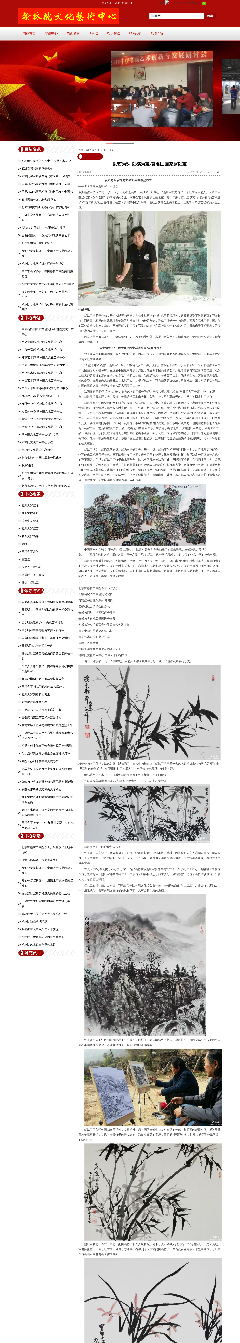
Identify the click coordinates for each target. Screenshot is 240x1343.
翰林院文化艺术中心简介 (37, 450)
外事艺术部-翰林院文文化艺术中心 (43, 357)
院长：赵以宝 (30, 582)
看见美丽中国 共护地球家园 (39, 199)
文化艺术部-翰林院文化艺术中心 (42, 372)
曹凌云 (26, 559)
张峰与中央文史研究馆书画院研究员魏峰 (47, 781)
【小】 (202, 171)
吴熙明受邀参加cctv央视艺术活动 (42, 622)
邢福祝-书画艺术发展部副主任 (41, 396)
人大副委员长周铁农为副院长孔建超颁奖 (47, 602)
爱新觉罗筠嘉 (30, 536)
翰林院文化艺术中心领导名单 (40, 434)
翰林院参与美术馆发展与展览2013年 (44, 913)
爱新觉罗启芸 (30, 528)
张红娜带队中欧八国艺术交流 (40, 929)
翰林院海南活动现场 (34, 921)
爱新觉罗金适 (30, 520)
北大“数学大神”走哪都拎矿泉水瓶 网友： (47, 207)
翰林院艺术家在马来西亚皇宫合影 (43, 937)
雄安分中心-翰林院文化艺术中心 (42, 411)
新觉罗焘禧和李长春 (34, 702)
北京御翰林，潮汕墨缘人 (37, 243)
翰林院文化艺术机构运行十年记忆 (43, 263)
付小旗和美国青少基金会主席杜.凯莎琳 (46, 753)
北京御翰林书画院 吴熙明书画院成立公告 (48, 485)
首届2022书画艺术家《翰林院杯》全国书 (47, 191)
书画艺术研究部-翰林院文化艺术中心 (45, 388)
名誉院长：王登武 (33, 574)
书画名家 (73, 33)
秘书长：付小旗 (31, 567)
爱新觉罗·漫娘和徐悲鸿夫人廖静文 (43, 686)
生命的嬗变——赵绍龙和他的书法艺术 (46, 235)
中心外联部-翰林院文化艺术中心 (42, 349)
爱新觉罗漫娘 (30, 513)
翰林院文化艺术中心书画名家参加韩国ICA (48, 284)
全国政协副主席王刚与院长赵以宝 (43, 679)
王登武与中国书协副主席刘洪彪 (41, 709)
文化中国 (102, 149)
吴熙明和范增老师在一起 (37, 645)
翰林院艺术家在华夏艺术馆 (39, 944)
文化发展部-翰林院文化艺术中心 (42, 342)
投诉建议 (113, 33)
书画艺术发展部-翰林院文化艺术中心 (45, 365)
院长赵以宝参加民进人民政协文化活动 (46, 893)
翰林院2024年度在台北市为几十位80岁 (46, 176)
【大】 (218, 171)
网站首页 (29, 33)
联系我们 (135, 33)
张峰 (24, 544)
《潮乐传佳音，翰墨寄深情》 (40, 860)
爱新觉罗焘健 (30, 551)
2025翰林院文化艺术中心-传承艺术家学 (46, 160)
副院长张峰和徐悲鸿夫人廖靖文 (41, 789)
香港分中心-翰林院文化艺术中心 (42, 419)
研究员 (93, 33)
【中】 (210, 171)
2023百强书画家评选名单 (37, 168)
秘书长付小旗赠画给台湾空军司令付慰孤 (47, 745)
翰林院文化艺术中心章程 (37, 442)
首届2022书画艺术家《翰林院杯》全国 (46, 184)
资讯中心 (51, 33)
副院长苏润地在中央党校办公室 (41, 761)
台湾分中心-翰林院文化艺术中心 (42, 426)
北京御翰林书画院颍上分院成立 (41, 457)
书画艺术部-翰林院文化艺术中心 (42, 380)
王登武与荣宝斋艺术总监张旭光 (41, 717)
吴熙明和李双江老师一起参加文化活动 (46, 638)
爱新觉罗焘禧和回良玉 (36, 694)
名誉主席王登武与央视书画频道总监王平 (47, 725)
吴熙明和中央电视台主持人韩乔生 (43, 630)
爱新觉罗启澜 (30, 505)
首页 (91, 149)
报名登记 (157, 33)
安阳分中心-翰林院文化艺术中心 (42, 403)
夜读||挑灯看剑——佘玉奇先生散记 (43, 227)
